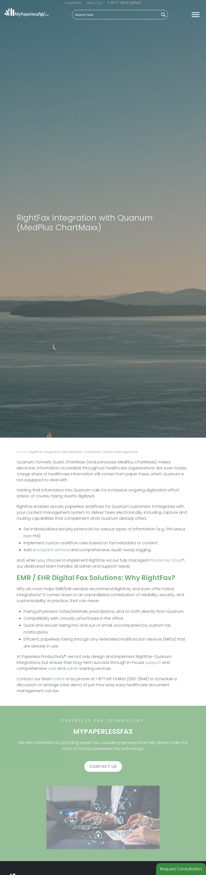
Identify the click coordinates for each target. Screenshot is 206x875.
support (153, 662)
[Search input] (116, 14)
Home (22, 452)
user (52, 668)
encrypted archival (51, 550)
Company (73, 3)
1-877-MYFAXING (124, 3)
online (59, 679)
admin (72, 668)
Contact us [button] (103, 766)
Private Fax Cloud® (166, 560)
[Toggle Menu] (196, 14)
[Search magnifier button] (163, 14)
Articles (95, 3)
